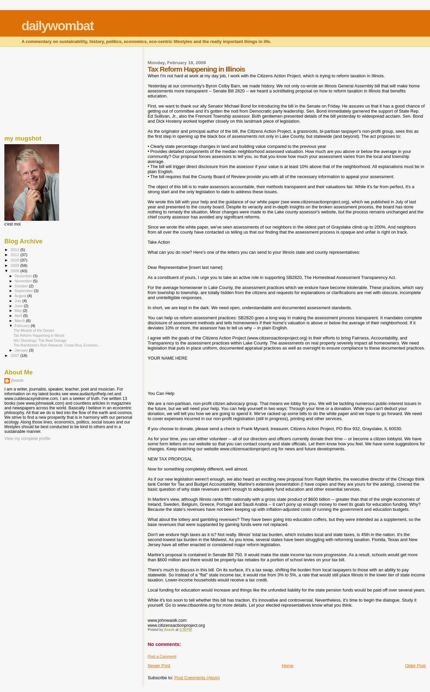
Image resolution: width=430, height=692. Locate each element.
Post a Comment (161, 656)
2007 (15, 355)
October (22, 286)
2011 (15, 254)
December (24, 276)
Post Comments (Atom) (197, 677)
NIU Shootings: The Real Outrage (40, 340)
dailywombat (57, 25)
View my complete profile (27, 438)
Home (288, 665)
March (20, 321)
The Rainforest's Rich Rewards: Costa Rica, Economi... (56, 345)
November (24, 281)
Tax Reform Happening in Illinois (38, 335)
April (19, 316)
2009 (15, 265)
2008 (15, 271)
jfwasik (17, 380)
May (19, 311)
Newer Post (158, 665)
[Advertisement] (38, 89)
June (19, 306)
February (23, 326)
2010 (15, 260)
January (22, 350)
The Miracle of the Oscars (33, 330)
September (24, 291)
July (19, 301)
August (21, 296)
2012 (15, 249)
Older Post (415, 665)
